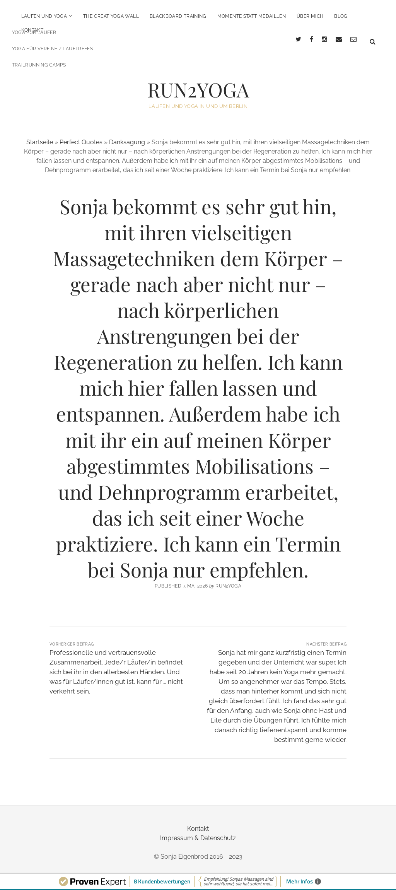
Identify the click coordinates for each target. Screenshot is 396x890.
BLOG (340, 16)
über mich (310, 16)
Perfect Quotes (81, 135)
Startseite (39, 135)
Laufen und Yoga (44, 16)
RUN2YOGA (198, 82)
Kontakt (32, 30)
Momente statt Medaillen (251, 16)
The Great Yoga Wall (111, 16)
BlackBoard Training (178, 16)
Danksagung (127, 135)
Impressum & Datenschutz (198, 831)
